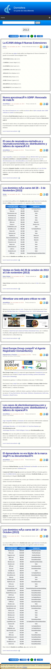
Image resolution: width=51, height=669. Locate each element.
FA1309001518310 (11, 474)
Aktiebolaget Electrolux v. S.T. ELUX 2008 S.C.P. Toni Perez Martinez (21, 426)
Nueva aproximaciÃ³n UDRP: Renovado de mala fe (25, 98)
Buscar (38, 22)
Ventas (4, 194)
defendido (34, 466)
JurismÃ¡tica (6, 103)
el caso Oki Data (42, 168)
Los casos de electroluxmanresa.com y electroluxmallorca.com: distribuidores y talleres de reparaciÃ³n (25, 408)
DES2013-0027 (35, 157)
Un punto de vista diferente (24, 11)
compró (15, 383)
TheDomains (27, 466)
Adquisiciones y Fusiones (10, 354)
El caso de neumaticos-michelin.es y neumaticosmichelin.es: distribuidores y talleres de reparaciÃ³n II (25, 144)
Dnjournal (37, 201)
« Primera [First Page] (23, 36)
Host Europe (24, 393)
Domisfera (19, 7)
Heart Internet (16, 393)
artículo (27, 110)
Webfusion (30, 393)
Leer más (19, 667)
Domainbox (6, 395)
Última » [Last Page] (40, 36)
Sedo (4, 276)
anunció (16, 372)
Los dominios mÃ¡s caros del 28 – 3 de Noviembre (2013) (24, 189)
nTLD (4, 46)
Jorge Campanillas (7, 157)
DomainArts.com (14, 110)
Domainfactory (39, 372)
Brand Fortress (13, 395)
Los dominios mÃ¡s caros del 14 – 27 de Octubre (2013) (25, 531)
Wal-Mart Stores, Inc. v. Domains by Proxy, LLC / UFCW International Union (27, 311)
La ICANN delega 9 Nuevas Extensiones (25, 42)
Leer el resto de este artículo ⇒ (10, 131)
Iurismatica (23, 157)
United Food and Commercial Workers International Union (24, 331)
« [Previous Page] (28, 36)
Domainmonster (38, 393)
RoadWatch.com (22, 468)
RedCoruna (45, 393)
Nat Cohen (5, 110)
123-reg (10, 393)
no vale (21, 309)
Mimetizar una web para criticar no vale (24, 298)
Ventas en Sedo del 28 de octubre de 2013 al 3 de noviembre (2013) (26, 271)
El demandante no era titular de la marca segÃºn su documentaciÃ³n (25, 454)
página (15, 53)
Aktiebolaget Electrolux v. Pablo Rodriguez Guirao (16, 430)
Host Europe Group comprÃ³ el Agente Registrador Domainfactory (24, 349)
